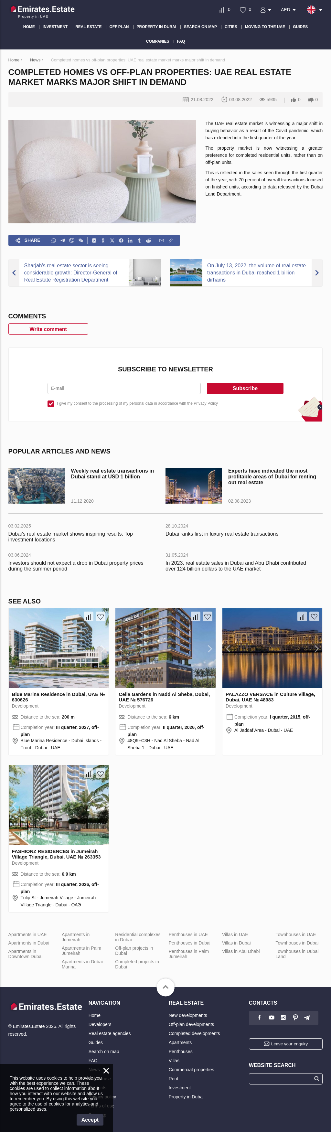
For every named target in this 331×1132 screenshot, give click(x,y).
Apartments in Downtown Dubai (25, 954)
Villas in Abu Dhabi (241, 951)
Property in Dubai (186, 1096)
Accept (90, 1120)
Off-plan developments (191, 1024)
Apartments (180, 1042)
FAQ (93, 1060)
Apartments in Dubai (28, 942)
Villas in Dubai (236, 942)
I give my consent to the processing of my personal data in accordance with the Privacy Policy (137, 403)
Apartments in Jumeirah (76, 937)
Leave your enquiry (289, 1043)
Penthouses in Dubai (189, 942)
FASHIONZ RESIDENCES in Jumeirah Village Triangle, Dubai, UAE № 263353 (56, 854)
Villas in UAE (235, 934)
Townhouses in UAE (295, 934)
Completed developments (194, 1033)
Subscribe (245, 388)
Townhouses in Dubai (296, 942)
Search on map (104, 1051)
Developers (100, 1024)
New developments (188, 1015)
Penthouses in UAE (188, 934)
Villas (174, 1060)
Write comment (48, 329)
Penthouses (181, 1051)
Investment (180, 1087)
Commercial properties (191, 1069)
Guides (96, 1042)
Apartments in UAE (27, 934)
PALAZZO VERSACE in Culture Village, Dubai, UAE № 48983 (270, 696)
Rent (173, 1078)
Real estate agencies (110, 1033)
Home (95, 1015)
